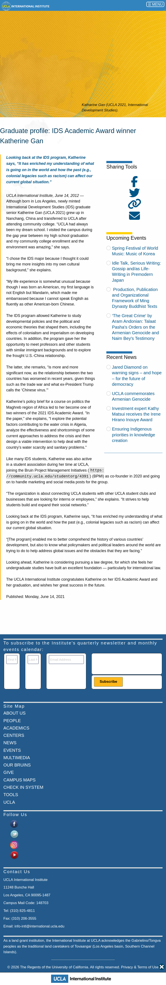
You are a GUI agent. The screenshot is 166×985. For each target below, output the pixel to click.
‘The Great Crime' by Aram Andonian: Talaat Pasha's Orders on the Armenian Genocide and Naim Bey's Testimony (135, 327)
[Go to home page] (26, 6)
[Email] (66, 659)
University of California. (70, 967)
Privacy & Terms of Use (140, 967)
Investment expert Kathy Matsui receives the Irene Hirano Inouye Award (136, 414)
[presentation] (127, 663)
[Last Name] (33, 659)
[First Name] (11, 659)
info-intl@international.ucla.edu (39, 926)
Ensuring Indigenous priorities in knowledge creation (133, 435)
